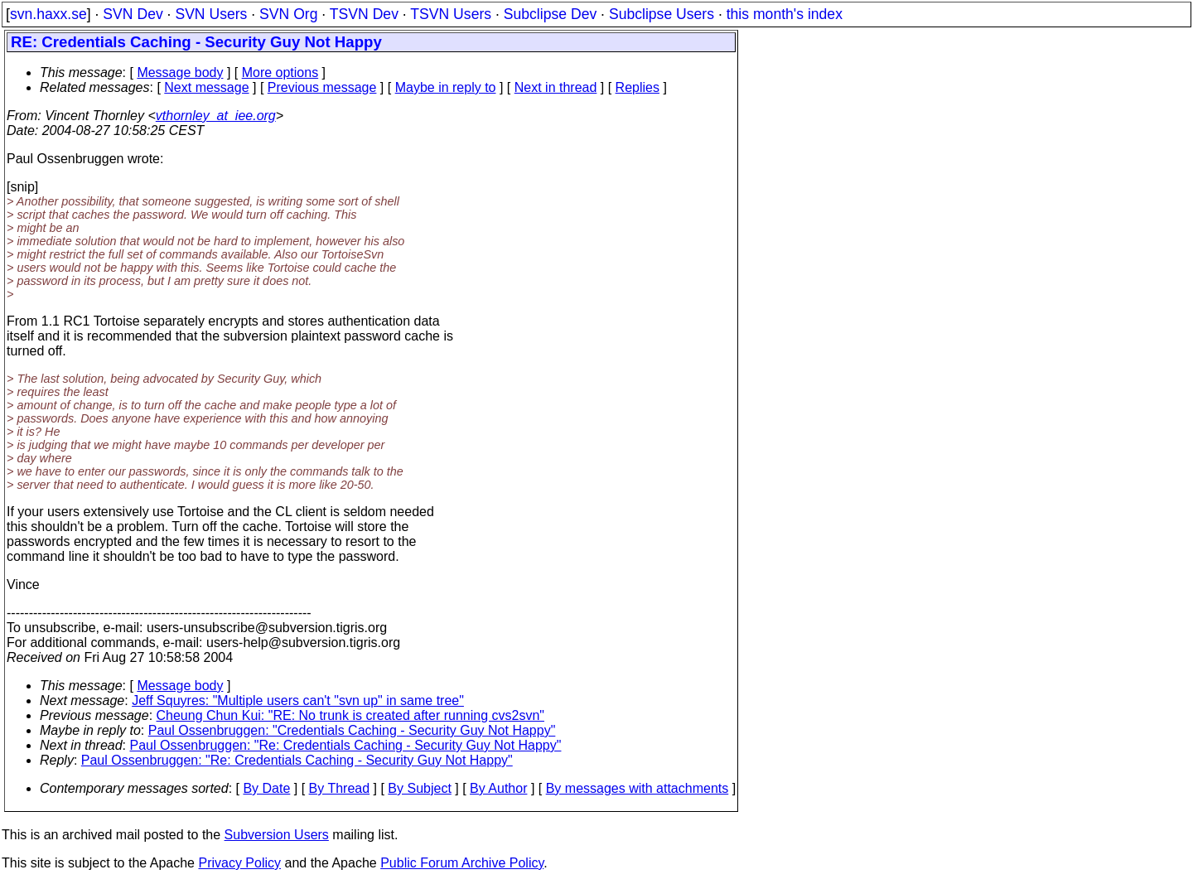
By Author (498, 788)
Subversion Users (277, 835)
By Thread (339, 788)
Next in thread (555, 87)
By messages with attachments (637, 788)
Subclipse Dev (550, 14)
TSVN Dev (364, 14)
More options (280, 72)
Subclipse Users (661, 14)
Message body (180, 72)
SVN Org (288, 14)
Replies (637, 87)
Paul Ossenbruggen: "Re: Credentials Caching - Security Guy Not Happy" (346, 745)
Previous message (322, 87)
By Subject (419, 788)
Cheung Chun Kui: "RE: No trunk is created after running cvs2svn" (350, 715)
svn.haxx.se (48, 14)
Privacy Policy (239, 863)
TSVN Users (450, 14)
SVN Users (211, 14)
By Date (266, 788)
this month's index (785, 14)
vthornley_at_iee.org (216, 116)
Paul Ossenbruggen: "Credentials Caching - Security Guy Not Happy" (352, 730)
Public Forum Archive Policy (461, 863)
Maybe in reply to (445, 87)
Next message (206, 87)
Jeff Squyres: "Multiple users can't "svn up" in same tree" (298, 700)
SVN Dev (132, 14)
